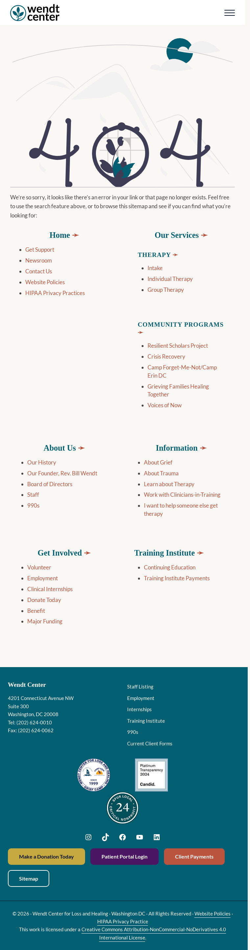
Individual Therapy (170, 278)
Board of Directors (49, 484)
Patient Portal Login (125, 856)
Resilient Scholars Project (178, 345)
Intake (155, 267)
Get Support (39, 249)
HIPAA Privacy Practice (122, 921)
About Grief (158, 462)
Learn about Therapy (169, 484)
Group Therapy (166, 289)
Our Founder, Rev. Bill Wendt (62, 473)
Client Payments (194, 856)
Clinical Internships (50, 589)
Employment (42, 578)
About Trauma (161, 473)
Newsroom (38, 260)
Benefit (36, 610)
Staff (33, 494)
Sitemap (28, 878)
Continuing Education (169, 567)
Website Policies (45, 282)
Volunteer (39, 567)
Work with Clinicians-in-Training (182, 494)
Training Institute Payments (177, 578)
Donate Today (44, 599)
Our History (41, 462)
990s (33, 505)
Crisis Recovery (166, 356)
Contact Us (38, 271)
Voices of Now (165, 405)
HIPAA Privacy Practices (55, 292)
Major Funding (44, 621)
